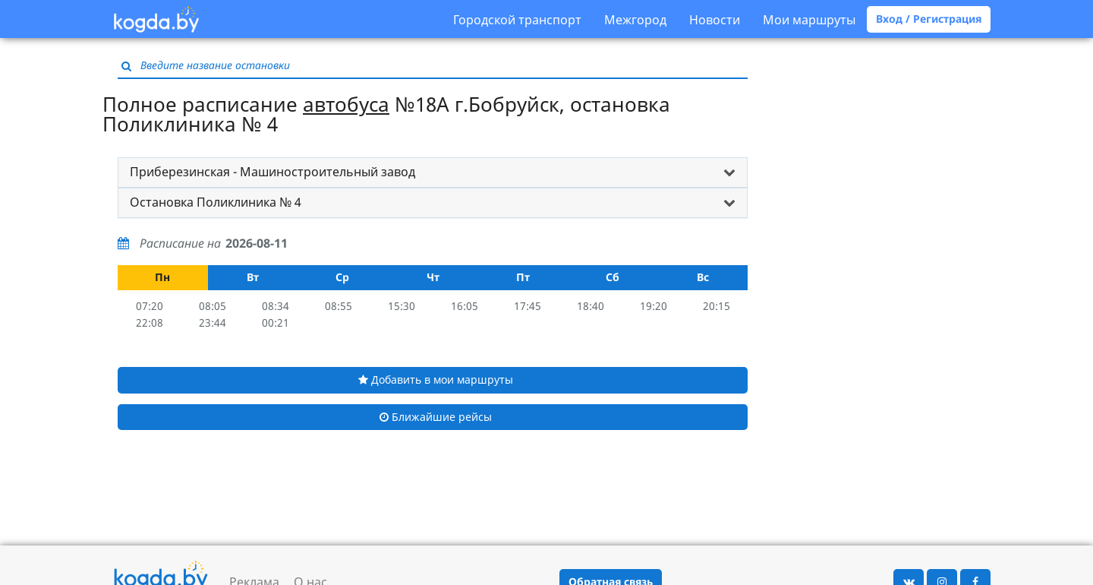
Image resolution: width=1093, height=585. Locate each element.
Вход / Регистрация (928, 18)
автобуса (346, 104)
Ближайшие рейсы (436, 417)
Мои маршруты (809, 19)
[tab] (432, 172)
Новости (714, 19)
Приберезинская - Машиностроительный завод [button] (272, 171)
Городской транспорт (517, 19)
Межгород (635, 19)
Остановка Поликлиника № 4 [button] (215, 202)
